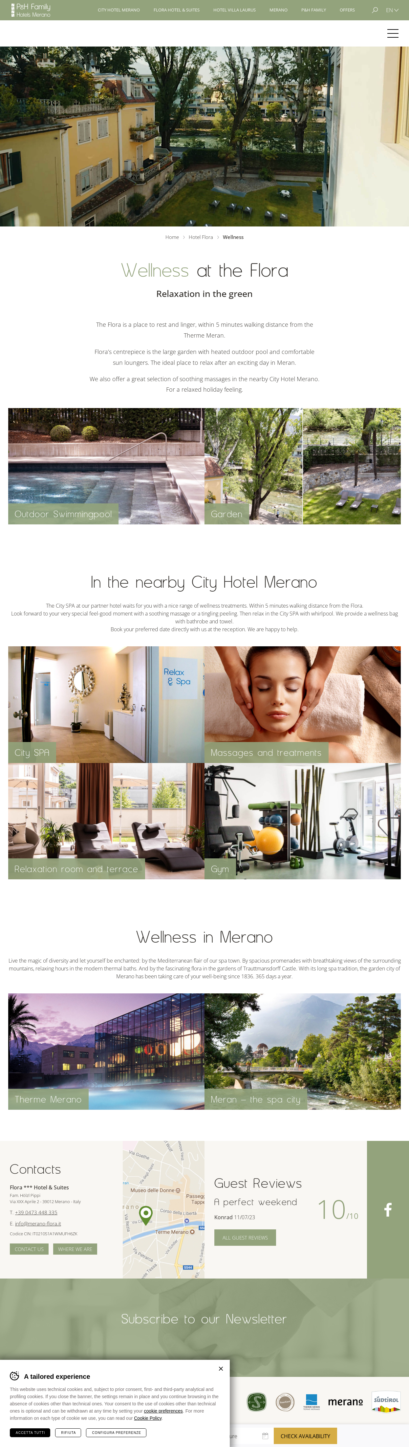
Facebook (388, 1210)
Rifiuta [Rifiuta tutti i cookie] (68, 1433)
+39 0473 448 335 (36, 1212)
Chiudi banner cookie (220, 1368)
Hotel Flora (32, 33)
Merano (346, 1402)
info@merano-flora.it (38, 1223)
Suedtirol (386, 1402)
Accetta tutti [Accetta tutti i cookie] (30, 1433)
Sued (257, 1402)
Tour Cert (285, 1402)
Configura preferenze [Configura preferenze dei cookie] (116, 1433)
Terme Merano (311, 1402)
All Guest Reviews (245, 1237)
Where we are (75, 1249)
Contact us (29, 1249)
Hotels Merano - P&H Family (31, 10)
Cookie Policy (147, 1418)
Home (172, 237)
